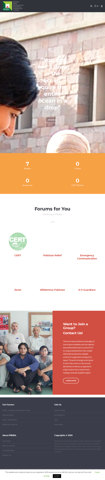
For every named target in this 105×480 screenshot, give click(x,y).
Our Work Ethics (8, 450)
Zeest (17, 289)
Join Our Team (59, 410)
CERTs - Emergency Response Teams (16, 410)
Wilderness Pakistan (52, 289)
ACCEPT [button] (57, 476)
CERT (17, 255)
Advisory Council (8, 446)
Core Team (6, 441)
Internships (58, 424)
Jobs (56, 420)
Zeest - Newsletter (9, 420)
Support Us (6, 455)
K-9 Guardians (86, 289)
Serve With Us (59, 415)
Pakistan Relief (52, 255)
